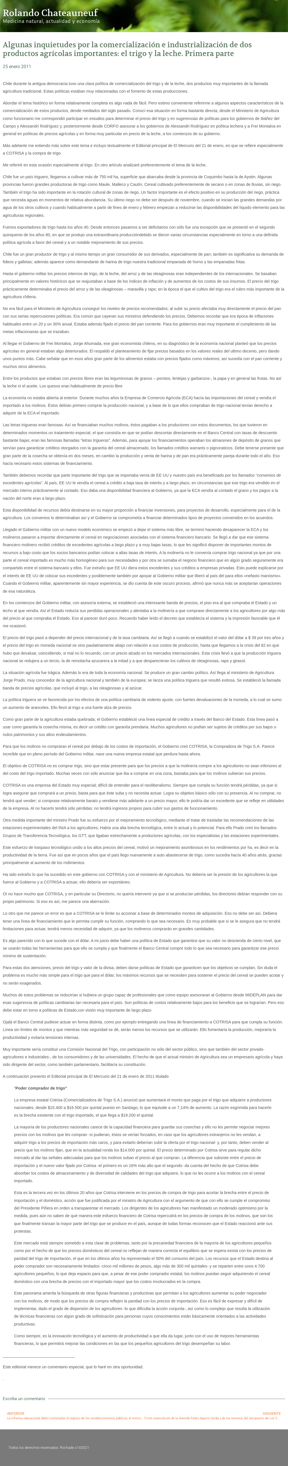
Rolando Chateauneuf (50, 13)
